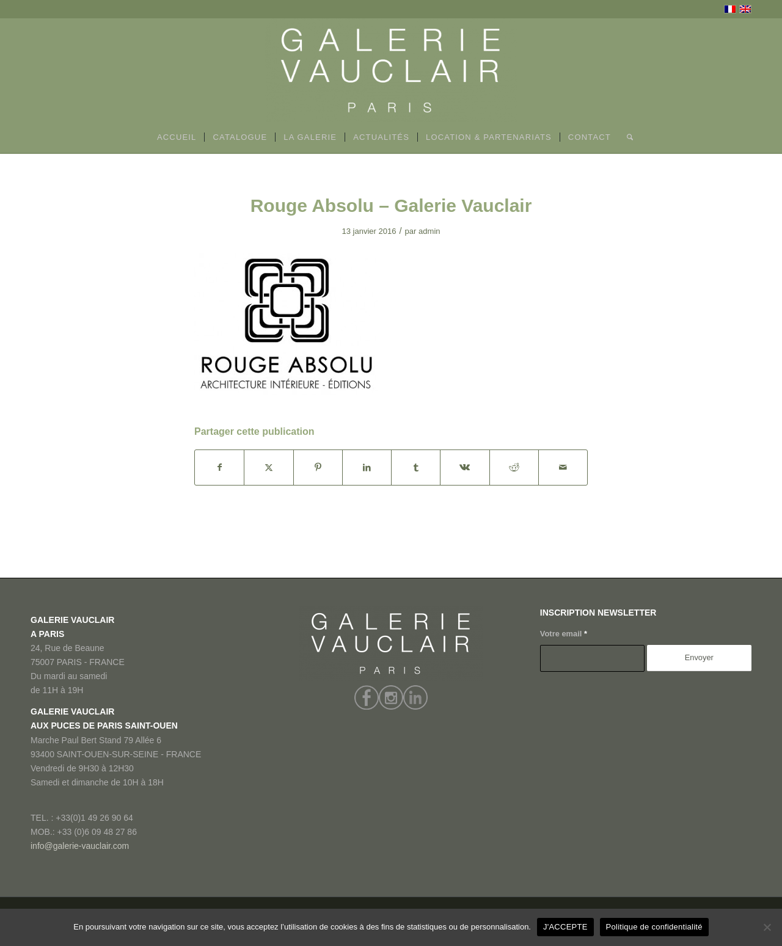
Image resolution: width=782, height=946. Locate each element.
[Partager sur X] (268, 467)
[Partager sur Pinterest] (318, 467)
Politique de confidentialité (654, 926)
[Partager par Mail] (563, 467)
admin (429, 231)
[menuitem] (177, 137)
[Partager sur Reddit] (514, 467)
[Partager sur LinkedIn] (367, 467)
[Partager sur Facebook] (219, 467)
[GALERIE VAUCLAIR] (391, 70)
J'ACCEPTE (565, 926)
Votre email (563, 633)
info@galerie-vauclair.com (80, 846)
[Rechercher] (626, 137)
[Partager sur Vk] (464, 467)
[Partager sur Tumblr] (416, 467)
